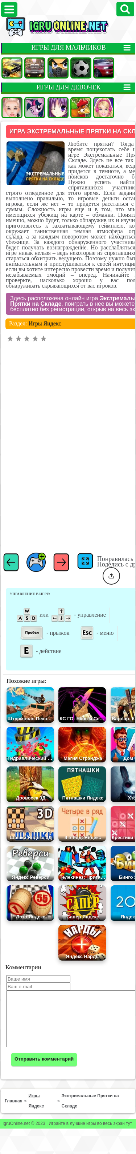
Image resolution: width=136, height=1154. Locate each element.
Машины (11, 68)
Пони (34, 107)
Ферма (80, 107)
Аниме (58, 107)
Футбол (80, 68)
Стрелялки (58, 68)
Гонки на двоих (103, 68)
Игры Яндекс (45, 307)
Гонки (34, 68)
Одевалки (11, 107)
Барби (103, 107)
